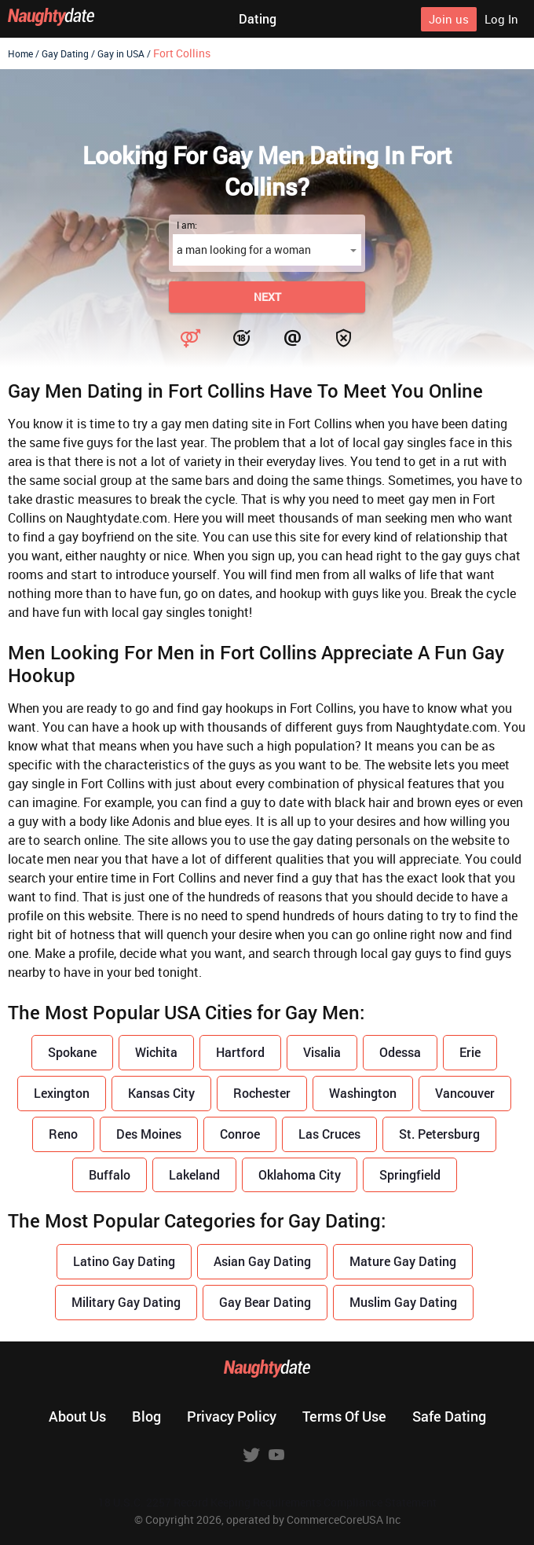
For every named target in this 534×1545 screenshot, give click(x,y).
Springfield (410, 1174)
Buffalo (109, 1174)
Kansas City (161, 1092)
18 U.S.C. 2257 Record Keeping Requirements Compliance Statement (267, 1502)
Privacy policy (231, 1416)
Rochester (262, 1092)
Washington (363, 1092)
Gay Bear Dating (265, 1302)
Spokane (72, 1052)
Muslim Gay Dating (403, 1302)
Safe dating (449, 1416)
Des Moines (148, 1133)
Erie (470, 1052)
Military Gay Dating (126, 1302)
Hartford (240, 1052)
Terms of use (344, 1416)
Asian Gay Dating (262, 1261)
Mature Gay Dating (402, 1261)
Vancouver (465, 1092)
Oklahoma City (299, 1174)
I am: (187, 224)
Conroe (240, 1133)
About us (77, 1416)
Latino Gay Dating (124, 1261)
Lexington (62, 1092)
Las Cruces (329, 1133)
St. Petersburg (439, 1133)
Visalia (322, 1052)
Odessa (400, 1052)
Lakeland (194, 1174)
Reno (63, 1133)
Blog (146, 1416)
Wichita (156, 1052)
